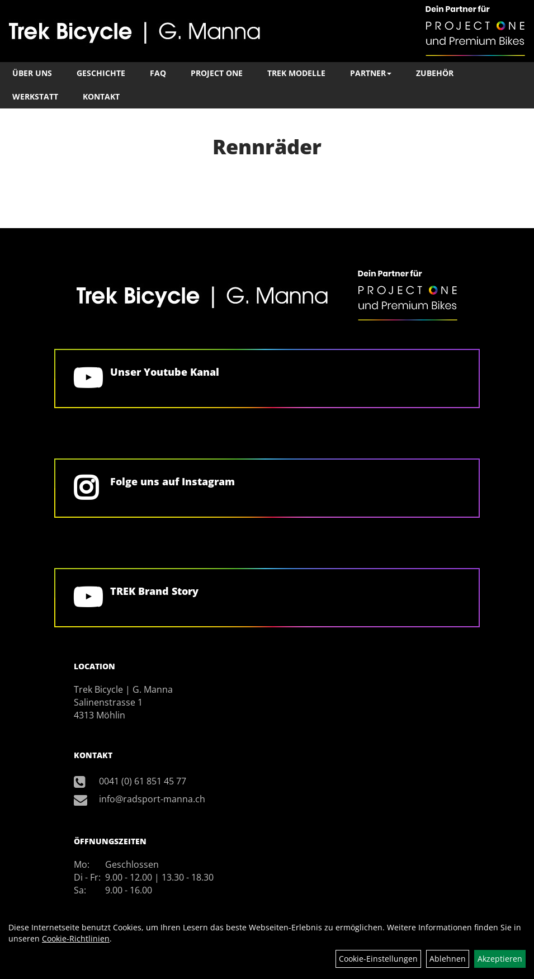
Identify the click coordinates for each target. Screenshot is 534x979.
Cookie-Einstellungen (378, 958)
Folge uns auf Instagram (172, 481)
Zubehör (434, 73)
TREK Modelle (296, 73)
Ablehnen (447, 958)
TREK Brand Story (154, 591)
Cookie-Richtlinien (76, 938)
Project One (217, 73)
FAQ (158, 73)
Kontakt (101, 96)
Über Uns (32, 73)
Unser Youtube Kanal (164, 372)
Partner (370, 73)
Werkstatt (35, 96)
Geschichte (101, 73)
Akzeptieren (500, 958)
